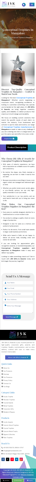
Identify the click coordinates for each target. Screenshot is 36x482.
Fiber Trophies (6, 437)
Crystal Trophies (7, 428)
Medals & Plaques (8, 412)
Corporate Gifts (7, 409)
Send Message (12, 317)
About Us (5, 368)
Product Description (16, 147)
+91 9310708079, (7, 447)
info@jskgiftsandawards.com (11, 451)
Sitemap (5, 374)
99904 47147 (19, 447)
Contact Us (6, 383)
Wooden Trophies (8, 400)
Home (5, 37)
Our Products (6, 371)
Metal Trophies (7, 406)
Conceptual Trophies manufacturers (18, 127)
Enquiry (30, 480)
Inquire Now (9, 139)
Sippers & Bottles (8, 434)
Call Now (6, 480)
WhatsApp (18, 480)
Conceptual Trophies (24, 98)
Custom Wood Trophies (10, 425)
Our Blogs (5, 386)
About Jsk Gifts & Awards (18, 357)
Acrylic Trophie (7, 397)
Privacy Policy (6, 380)
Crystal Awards (7, 403)
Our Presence (6, 377)
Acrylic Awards (7, 422)
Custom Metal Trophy (9, 431)
